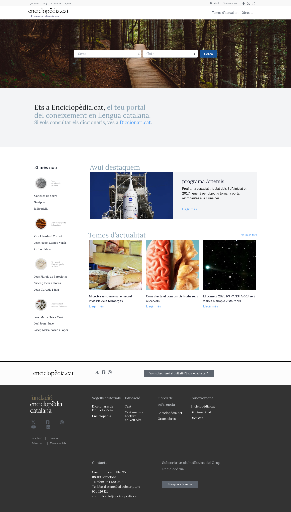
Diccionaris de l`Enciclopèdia (102, 408)
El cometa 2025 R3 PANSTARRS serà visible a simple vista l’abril (229, 298)
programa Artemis (203, 181)
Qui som (34, 3)
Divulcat (214, 3)
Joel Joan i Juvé (44, 323)
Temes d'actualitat (225, 12)
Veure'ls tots (249, 235)
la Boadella (41, 208)
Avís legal (37, 438)
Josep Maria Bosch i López (51, 330)
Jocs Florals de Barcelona (50, 276)
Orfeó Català (42, 249)
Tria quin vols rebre (180, 484)
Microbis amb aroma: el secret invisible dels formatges (110, 298)
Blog (44, 3)
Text (128, 406)
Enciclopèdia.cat (202, 406)
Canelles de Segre (45, 196)
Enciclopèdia (101, 416)
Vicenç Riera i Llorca (47, 283)
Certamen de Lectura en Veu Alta (134, 416)
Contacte (56, 3)
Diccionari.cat (230, 3)
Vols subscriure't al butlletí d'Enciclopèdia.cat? (179, 373)
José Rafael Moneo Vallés (50, 242)
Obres (246, 12)
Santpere (40, 202)
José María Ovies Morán (49, 317)
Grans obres (167, 419)
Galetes (54, 438)
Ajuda (68, 3)
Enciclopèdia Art (170, 413)
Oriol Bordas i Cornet (48, 236)
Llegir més (189, 209)
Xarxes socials (58, 443)
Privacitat (37, 443)
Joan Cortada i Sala (46, 289)
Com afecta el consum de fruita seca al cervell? (172, 298)
